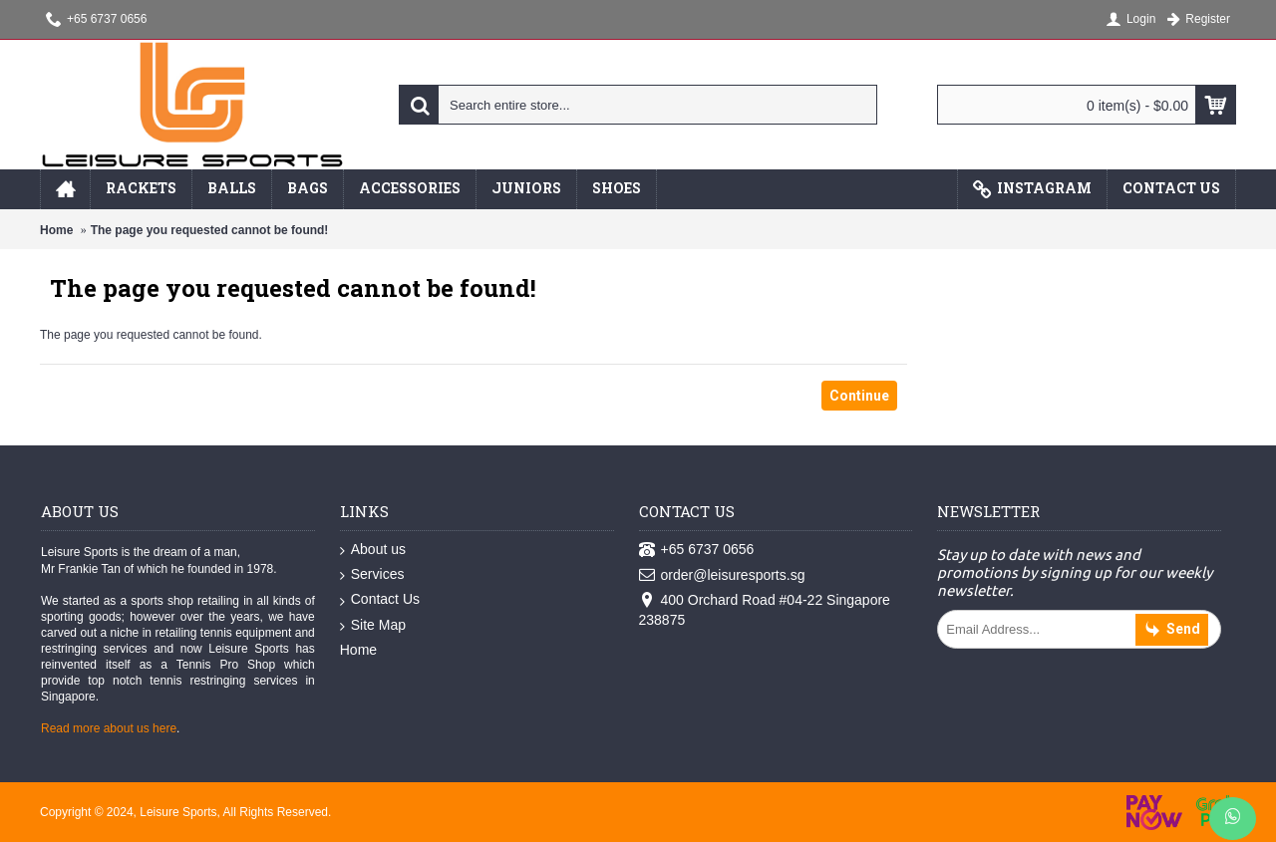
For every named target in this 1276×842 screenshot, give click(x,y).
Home (56, 230)
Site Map (373, 626)
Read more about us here (108, 728)
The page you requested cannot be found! (210, 230)
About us (373, 550)
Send (1171, 630)
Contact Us (380, 600)
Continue (859, 396)
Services (372, 575)
